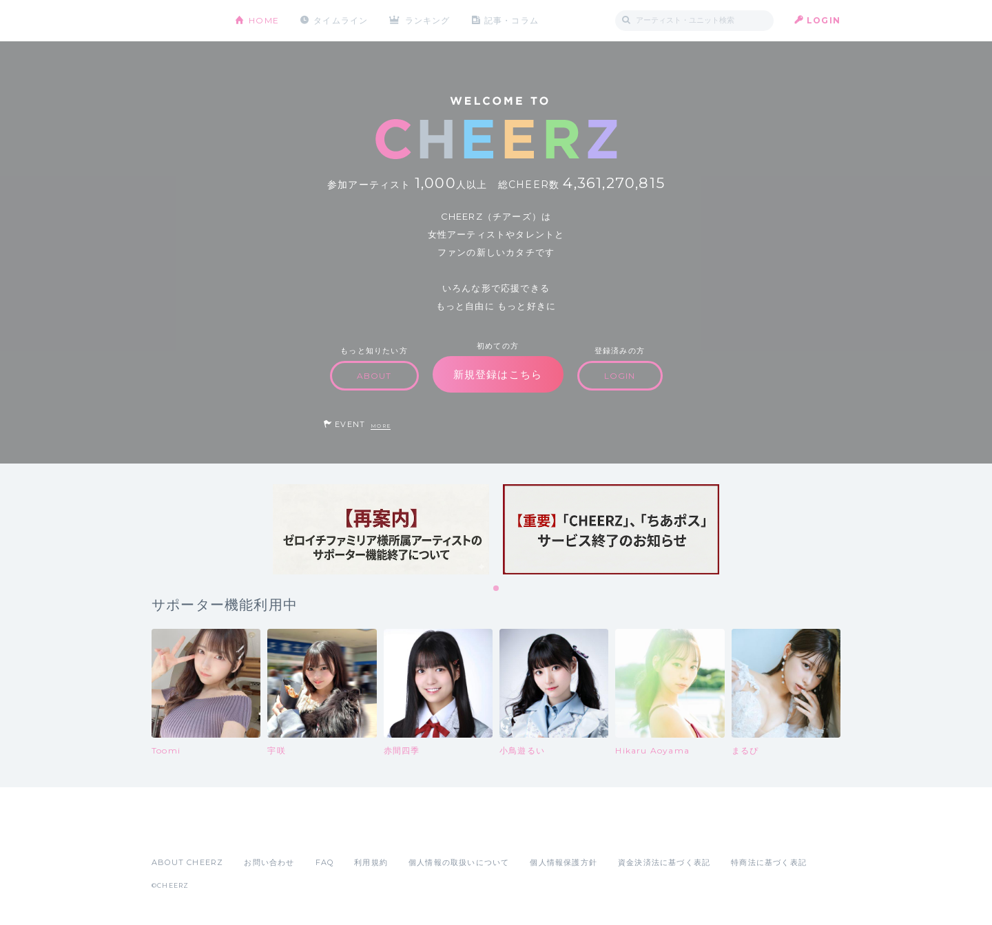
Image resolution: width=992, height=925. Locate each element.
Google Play (256, 832)
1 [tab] (496, 588)
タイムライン (340, 20)
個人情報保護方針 (563, 862)
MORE (381, 426)
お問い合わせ (269, 862)
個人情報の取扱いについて (459, 862)
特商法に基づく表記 (769, 862)
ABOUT (374, 376)
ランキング (428, 20)
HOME (264, 20)
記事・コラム (511, 20)
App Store (183, 832)
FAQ (325, 862)
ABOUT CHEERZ (187, 862)
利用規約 (371, 862)
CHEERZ (183, 21)
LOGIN (823, 20)
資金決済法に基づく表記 (664, 862)
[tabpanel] (381, 529)
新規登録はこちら (498, 374)
